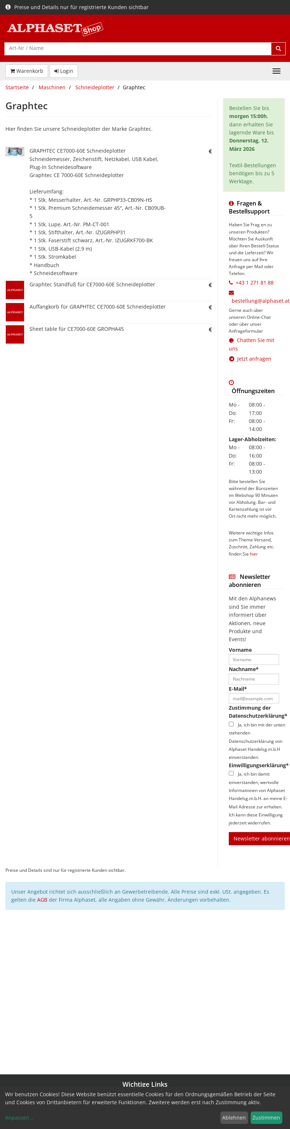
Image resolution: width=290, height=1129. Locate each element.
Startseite (17, 87)
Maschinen (52, 87)
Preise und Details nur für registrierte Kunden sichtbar (77, 7)
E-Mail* (238, 688)
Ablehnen (234, 1117)
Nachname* (244, 669)
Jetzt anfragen (250, 358)
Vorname (240, 649)
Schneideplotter (94, 87)
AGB (42, 899)
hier (254, 554)
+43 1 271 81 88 (255, 282)
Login (63, 70)
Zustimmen (266, 1117)
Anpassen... (19, 1117)
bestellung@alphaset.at (261, 300)
